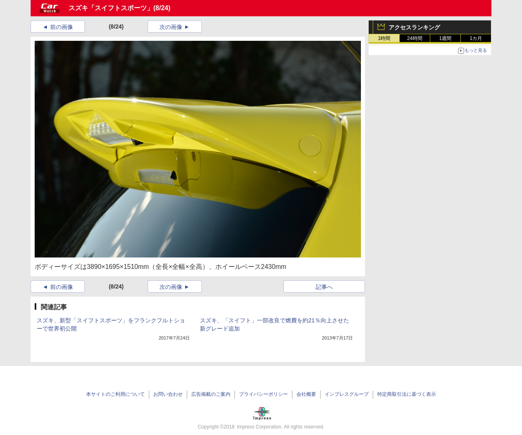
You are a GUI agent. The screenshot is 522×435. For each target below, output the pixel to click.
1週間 (445, 38)
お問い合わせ (168, 394)
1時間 (384, 38)
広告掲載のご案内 (210, 394)
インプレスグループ (347, 394)
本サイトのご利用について (115, 394)
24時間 (414, 38)
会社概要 (306, 394)
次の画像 (170, 27)
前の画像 (61, 27)
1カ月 (476, 38)
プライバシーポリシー (263, 394)
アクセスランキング (414, 27)
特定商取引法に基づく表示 (406, 394)
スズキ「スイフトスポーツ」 (111, 7)
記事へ (324, 287)
